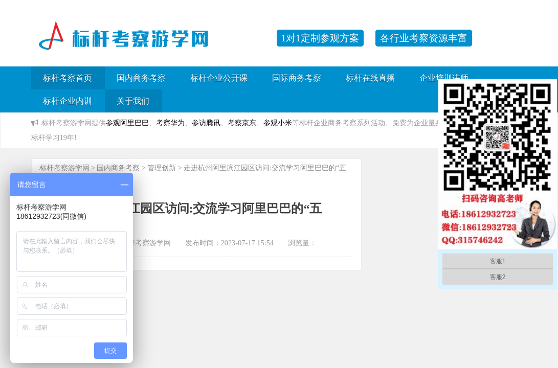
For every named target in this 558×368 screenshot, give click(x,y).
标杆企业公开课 (219, 78)
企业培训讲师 (443, 78)
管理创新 (161, 168)
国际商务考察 (296, 78)
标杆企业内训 (67, 101)
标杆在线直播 (370, 78)
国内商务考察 (141, 78)
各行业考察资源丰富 (423, 38)
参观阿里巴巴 (127, 123)
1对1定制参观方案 (320, 38)
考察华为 (170, 123)
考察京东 (242, 123)
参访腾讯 (206, 123)
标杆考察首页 (67, 78)
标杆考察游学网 (64, 168)
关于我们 (133, 101)
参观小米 (277, 123)
